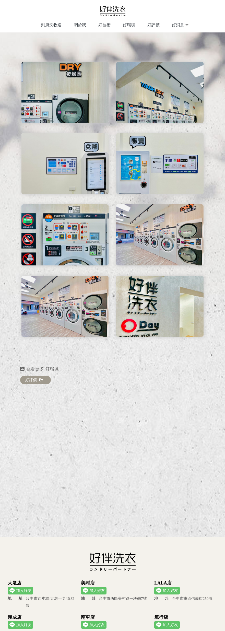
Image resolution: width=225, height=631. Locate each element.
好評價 (153, 25)
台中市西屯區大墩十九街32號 (41, 601)
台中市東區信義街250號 (183, 598)
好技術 (104, 25)
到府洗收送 (51, 25)
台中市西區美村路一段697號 (114, 598)
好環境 (129, 25)
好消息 (178, 25)
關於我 (80, 25)
